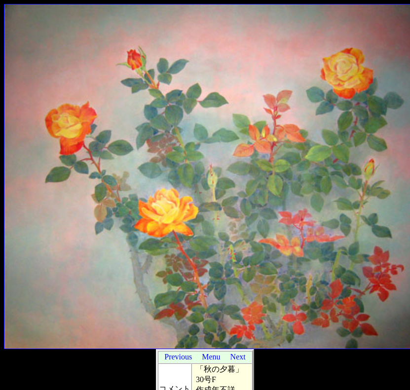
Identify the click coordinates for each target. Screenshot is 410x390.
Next (238, 357)
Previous (178, 357)
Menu (211, 357)
